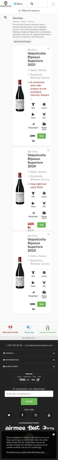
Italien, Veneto (38, 70)
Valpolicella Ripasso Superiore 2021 (37, 59)
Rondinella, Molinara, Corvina (39, 76)
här (39, 447)
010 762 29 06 (14, 345)
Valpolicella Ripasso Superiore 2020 (37, 160)
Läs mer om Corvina (22, 41)
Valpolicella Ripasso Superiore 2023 (37, 245)
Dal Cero (32, 50)
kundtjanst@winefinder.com (38, 345)
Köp (41, 136)
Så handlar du (29, 338)
